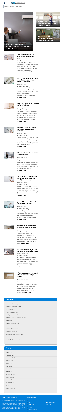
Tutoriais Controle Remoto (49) (13, 339)
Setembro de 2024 (10, 388)
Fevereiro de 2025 (10, 374)
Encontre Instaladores (50, 402)
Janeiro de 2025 (10, 377)
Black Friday (30, 404)
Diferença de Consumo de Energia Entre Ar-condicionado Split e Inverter (27, 274)
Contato (29, 407)
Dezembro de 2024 (10, 380)
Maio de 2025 (9, 366)
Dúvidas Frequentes (32, 409)
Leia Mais (19, 408)
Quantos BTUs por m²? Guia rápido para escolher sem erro (28, 203)
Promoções (48, 404)
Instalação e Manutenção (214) (13, 315)
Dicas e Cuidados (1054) (12, 312)
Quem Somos (30, 411)
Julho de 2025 (9, 360)
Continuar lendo (27, 72)
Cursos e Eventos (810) (11, 309)
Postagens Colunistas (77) (12, 328)
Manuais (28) (9, 320)
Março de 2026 (9, 352)
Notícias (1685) (9, 326)
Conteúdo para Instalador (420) (13, 306)
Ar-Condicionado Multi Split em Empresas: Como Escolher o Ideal (27, 250)
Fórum (29, 402)
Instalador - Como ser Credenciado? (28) (16, 317)
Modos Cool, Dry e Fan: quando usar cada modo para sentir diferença (26, 129)
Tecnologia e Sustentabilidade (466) (14, 334)
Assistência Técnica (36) (12, 304)
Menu (6, 3)
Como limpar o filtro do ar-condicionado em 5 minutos (25, 55)
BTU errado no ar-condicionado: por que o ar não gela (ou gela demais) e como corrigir (27, 178)
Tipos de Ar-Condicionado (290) (13, 337)
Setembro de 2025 (10, 358)
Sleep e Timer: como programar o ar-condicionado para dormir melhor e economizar (27, 79)
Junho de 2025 (9, 363)
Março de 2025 (9, 371)
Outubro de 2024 (10, 385)
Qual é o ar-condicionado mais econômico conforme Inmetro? (26, 226)
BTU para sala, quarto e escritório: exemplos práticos (27, 153)
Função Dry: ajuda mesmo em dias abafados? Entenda (28, 104)
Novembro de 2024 (10, 382)
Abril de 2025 (9, 369)
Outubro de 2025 (10, 355)
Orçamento (48, 400)
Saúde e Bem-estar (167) (12, 331)
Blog (28, 400)
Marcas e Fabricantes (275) (12, 323)
